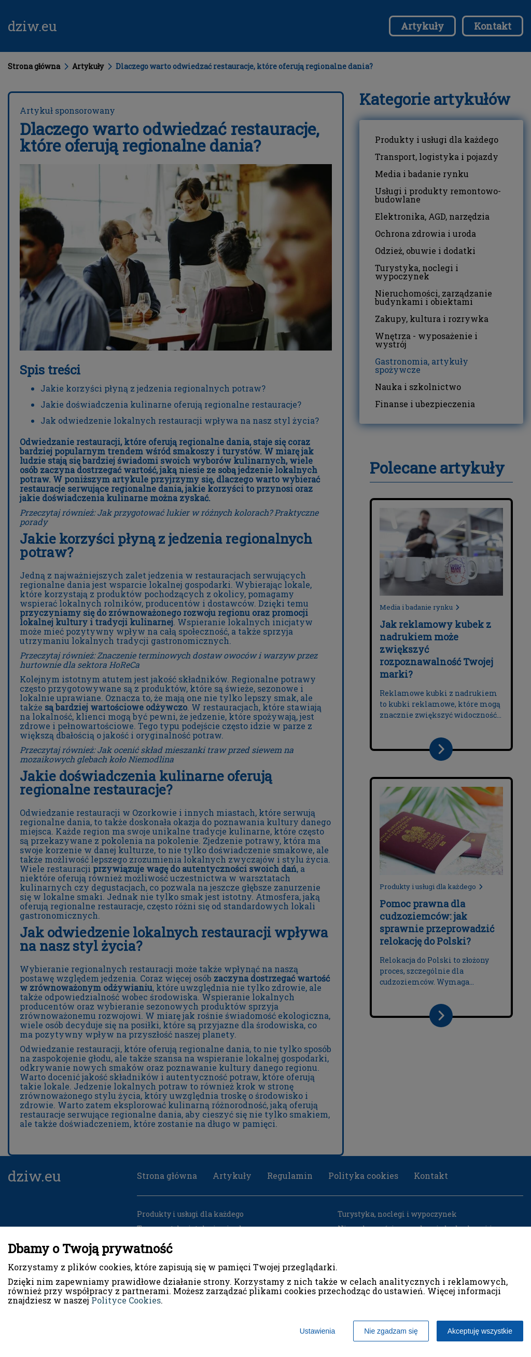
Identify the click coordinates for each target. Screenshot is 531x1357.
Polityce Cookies (126, 1300)
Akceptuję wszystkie (480, 1331)
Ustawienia (317, 1331)
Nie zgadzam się (391, 1331)
